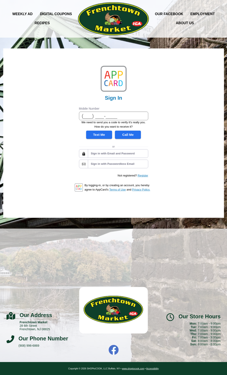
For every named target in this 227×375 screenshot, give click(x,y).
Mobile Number (89, 108)
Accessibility (152, 368)
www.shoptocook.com (133, 368)
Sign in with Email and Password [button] (113, 153)
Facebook (114, 350)
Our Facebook (169, 14)
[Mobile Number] (113, 116)
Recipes (42, 23)
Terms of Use (117, 189)
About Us (185, 23)
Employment (202, 14)
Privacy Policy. (141, 189)
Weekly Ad (22, 14)
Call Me (128, 134)
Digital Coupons (56, 14)
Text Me (99, 134)
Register (143, 175)
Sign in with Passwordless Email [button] (113, 163)
